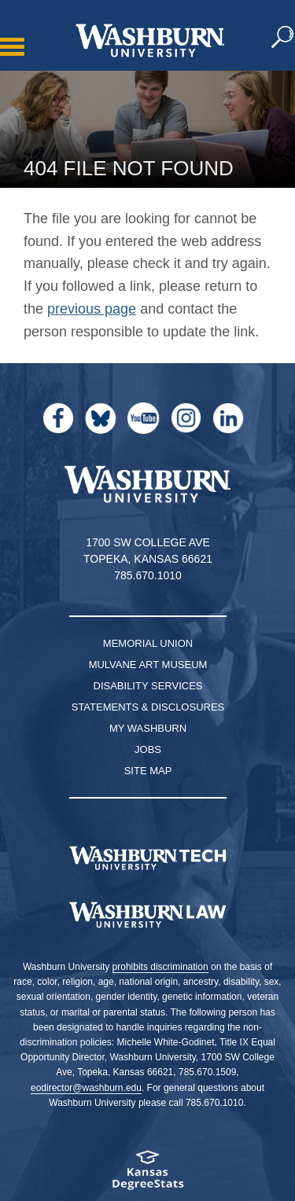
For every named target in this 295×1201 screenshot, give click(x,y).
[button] (283, 38)
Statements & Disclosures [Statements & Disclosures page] (148, 707)
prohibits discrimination (160, 966)
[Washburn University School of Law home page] (147, 915)
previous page (91, 309)
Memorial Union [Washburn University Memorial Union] (148, 643)
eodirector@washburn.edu (86, 1087)
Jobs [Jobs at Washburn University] (148, 749)
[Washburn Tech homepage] (147, 858)
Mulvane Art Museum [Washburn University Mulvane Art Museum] (148, 664)
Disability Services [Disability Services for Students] (148, 686)
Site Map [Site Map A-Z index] (148, 771)
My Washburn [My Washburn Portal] (147, 728)
